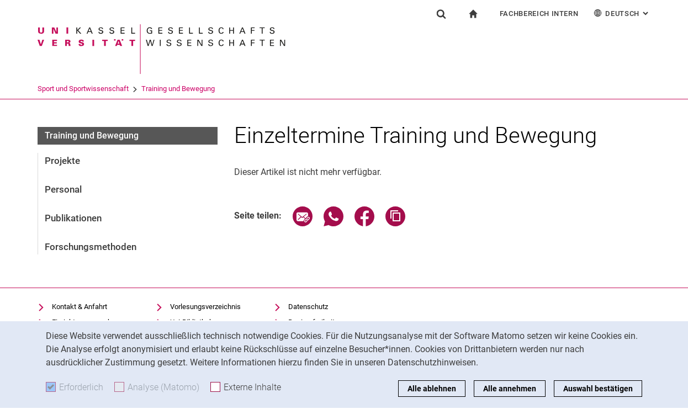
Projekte (62, 160)
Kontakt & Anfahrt (79, 306)
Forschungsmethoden (90, 246)
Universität (54, 88)
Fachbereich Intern (539, 13)
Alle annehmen (509, 388)
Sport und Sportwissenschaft (345, 88)
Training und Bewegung (440, 88)
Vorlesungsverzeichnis (205, 306)
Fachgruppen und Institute (246, 88)
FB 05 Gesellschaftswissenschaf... (138, 88)
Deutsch (622, 13)
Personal (63, 189)
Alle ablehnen (431, 388)
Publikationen (73, 218)
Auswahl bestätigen (598, 388)
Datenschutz (308, 306)
